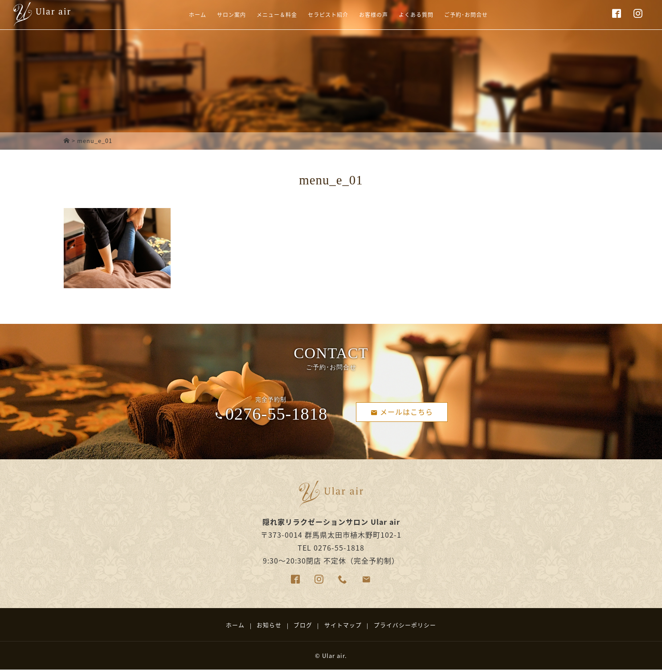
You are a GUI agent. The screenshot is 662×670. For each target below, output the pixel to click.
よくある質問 (427, 19)
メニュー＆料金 (264, 19)
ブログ (303, 625)
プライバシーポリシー (405, 625)
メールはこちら (402, 411)
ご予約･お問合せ (484, 19)
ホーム (172, 19)
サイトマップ (343, 625)
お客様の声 (377, 19)
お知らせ (269, 625)
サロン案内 (211, 19)
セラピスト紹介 (324, 19)
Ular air (333, 655)
